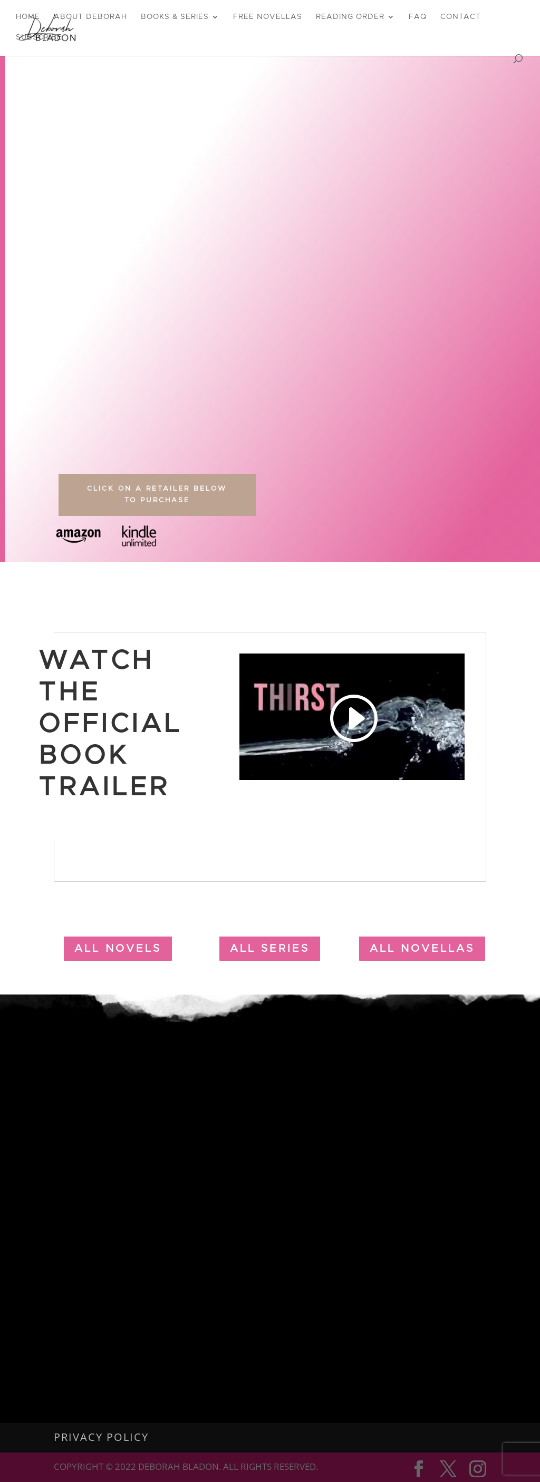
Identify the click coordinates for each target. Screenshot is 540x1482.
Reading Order (350, 17)
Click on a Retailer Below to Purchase (157, 494)
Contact (460, 17)
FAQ (418, 17)
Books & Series (175, 17)
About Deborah (90, 17)
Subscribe (39, 37)
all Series (270, 948)
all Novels (117, 948)
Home (28, 17)
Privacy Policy (101, 1437)
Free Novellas (267, 17)
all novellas (422, 948)
